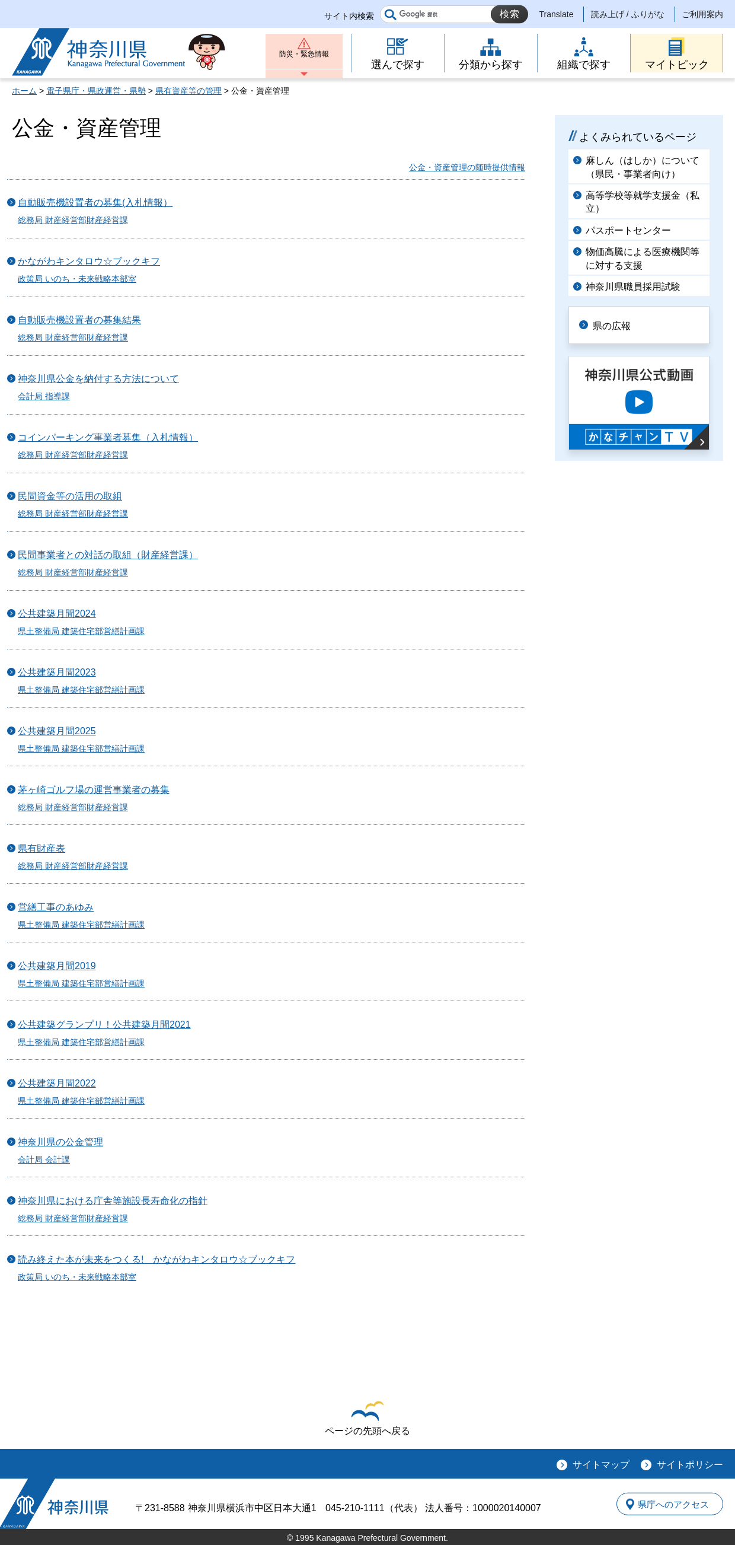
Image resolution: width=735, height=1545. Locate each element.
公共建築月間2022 (57, 1083)
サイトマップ (601, 1465)
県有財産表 (41, 848)
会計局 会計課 (44, 1159)
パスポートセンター (628, 230)
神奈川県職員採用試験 (633, 287)
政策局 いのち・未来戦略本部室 (77, 278)
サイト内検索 (349, 16)
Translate (556, 14)
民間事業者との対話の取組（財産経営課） (108, 555)
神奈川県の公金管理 (60, 1142)
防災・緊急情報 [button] (304, 58)
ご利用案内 (702, 14)
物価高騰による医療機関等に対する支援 (642, 258)
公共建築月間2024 (57, 614)
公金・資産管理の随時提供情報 (467, 167)
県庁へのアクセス (668, 1504)
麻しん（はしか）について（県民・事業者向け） (642, 167)
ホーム (24, 90)
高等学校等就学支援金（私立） (642, 202)
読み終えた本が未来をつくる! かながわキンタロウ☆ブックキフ (156, 1259)
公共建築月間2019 (57, 966)
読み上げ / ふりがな (627, 14)
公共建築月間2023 (57, 672)
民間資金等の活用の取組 (70, 496)
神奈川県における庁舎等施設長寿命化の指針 (112, 1201)
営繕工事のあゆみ (56, 907)
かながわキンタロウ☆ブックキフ (89, 261)
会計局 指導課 (44, 396)
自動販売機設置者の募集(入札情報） (95, 202)
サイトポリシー (690, 1465)
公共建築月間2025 (57, 731)
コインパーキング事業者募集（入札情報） (108, 437)
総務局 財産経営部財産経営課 (73, 220)
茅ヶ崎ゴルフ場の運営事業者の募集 (94, 790)
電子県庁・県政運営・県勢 (96, 90)
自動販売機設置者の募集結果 (79, 320)
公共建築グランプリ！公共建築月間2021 (104, 1025)
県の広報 (618, 324)
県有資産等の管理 (188, 90)
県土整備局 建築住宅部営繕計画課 (81, 631)
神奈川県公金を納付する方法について (98, 379)
